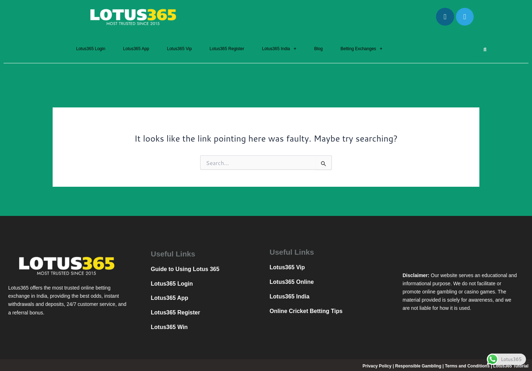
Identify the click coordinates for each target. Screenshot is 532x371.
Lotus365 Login (90, 48)
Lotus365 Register (226, 48)
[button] (279, 48)
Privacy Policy (377, 366)
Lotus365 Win (169, 327)
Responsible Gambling (418, 366)
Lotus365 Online (292, 282)
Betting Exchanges (361, 48)
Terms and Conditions (467, 366)
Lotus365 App (136, 48)
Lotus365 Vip (179, 48)
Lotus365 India (279, 48)
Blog (318, 48)
